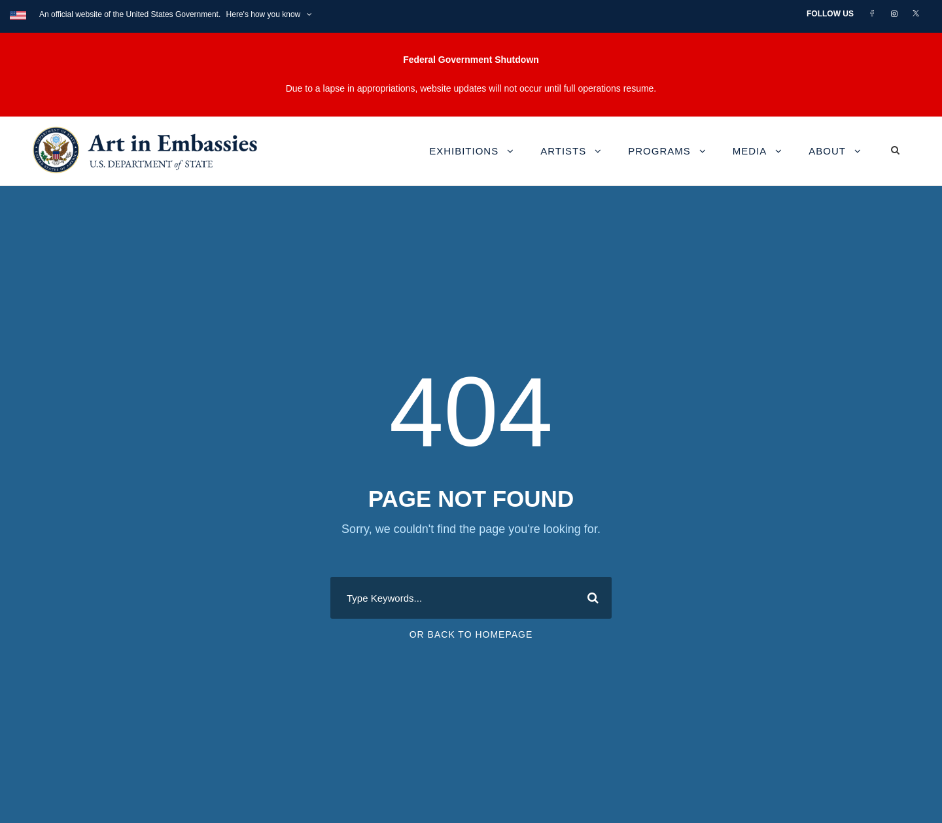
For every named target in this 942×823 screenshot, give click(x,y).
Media (750, 150)
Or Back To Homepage (471, 634)
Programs (659, 150)
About (827, 150)
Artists (563, 150)
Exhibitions (463, 150)
